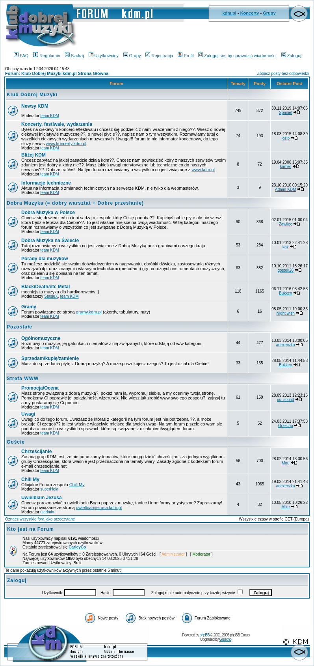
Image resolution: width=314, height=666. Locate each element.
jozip (285, 138)
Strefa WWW (23, 378)
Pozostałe (19, 327)
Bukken (285, 293)
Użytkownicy (104, 55)
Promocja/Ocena (40, 388)
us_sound (285, 399)
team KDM (49, 116)
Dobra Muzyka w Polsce (48, 212)
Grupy (269, 13)
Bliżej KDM (33, 155)
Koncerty (249, 13)
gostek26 (285, 270)
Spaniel (285, 112)
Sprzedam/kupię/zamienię (50, 358)
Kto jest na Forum (30, 529)
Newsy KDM (34, 106)
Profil (185, 55)
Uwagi (28, 414)
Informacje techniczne (46, 183)
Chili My (30, 479)
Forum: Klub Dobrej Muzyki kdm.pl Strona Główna (56, 73)
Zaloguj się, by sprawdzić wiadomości (237, 55)
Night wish (286, 313)
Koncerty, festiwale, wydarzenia (56, 124)
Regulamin (46, 55)
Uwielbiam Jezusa (41, 497)
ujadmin (47, 512)
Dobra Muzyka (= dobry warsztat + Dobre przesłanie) (75, 203)
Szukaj (74, 55)
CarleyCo (77, 547)
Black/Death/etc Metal (45, 286)
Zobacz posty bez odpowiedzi (283, 73)
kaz (285, 247)
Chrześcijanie (36, 451)
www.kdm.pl (203, 169)
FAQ (21, 55)
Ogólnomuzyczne (40, 338)
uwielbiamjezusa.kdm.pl (99, 507)
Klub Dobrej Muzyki (32, 94)
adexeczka (285, 345)
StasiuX (51, 296)
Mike (285, 507)
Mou (285, 463)
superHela (49, 489)
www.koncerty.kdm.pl (66, 143)
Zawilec (285, 224)
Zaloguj (291, 55)
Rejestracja (159, 55)
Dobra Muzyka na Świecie (50, 240)
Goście (16, 442)
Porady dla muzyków (44, 258)
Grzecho (285, 425)
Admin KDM (285, 189)
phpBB (205, 635)
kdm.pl (229, 13)
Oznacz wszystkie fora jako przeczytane (40, 519)
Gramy (28, 307)
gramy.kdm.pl (89, 312)
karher (285, 166)
